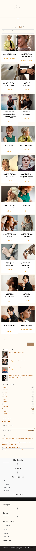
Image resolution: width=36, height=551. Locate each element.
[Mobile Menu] (18, 19)
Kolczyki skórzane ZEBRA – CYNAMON (9, 235)
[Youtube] (9, 421)
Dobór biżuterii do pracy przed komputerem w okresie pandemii (16, 442)
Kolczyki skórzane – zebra (26, 325)
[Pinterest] (6, 421)
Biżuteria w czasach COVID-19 (9, 444)
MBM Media (26, 547)
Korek (4, 399)
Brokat (5, 392)
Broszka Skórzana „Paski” (9, 54)
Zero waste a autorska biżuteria (13, 447)
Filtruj (31, 430)
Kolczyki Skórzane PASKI (26, 145)
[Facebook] (2, 421)
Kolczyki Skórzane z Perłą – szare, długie (26, 235)
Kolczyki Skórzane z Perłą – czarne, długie (26, 113)
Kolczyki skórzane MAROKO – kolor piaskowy (9, 296)
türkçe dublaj (5, 438)
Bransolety (24, 82)
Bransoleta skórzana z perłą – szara (9, 264)
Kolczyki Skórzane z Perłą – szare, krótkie (9, 175)
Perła (10, 82)
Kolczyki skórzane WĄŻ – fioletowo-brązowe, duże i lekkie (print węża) (26, 176)
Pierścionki (8, 204)
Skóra (11, 53)
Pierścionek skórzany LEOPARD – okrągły (9, 206)
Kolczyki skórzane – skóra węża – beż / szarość (26, 55)
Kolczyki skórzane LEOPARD (26, 206)
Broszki (8, 53)
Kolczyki (25, 53)
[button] (17, 464)
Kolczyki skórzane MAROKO (26, 295)
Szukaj (30, 344)
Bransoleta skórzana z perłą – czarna (26, 84)
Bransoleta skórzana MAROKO (9, 326)
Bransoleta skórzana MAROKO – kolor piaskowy (26, 265)
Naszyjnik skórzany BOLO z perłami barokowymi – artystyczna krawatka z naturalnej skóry (9, 115)
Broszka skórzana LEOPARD (9, 146)
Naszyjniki (7, 111)
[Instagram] (5, 421)
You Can (5, 413)
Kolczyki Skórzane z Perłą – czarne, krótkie (9, 84)
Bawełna (5, 387)
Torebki (5, 411)
